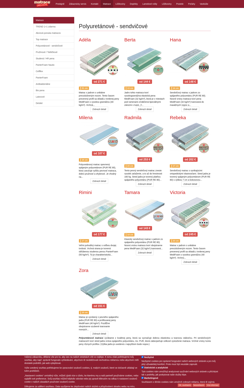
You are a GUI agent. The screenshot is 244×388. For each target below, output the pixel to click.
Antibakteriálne (43, 84)
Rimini (85, 192)
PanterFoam (42, 77)
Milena (86, 117)
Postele (179, 4)
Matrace (107, 4)
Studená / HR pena (45, 58)
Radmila (132, 117)
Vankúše (204, 4)
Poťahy (191, 4)
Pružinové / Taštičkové (46, 52)
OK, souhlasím (185, 385)
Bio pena (40, 90)
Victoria (177, 192)
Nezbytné (149, 357)
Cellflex (39, 71)
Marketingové (151, 378)
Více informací (213, 385)
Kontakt (94, 4)
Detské (39, 103)
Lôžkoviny (120, 4)
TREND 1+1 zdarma (45, 26)
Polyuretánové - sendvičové (49, 45)
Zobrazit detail (99, 109)
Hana (175, 39)
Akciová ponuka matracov (48, 33)
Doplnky (134, 4)
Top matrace (42, 39)
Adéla (85, 39)
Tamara (132, 192)
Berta (130, 39)
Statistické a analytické (156, 367)
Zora (84, 270)
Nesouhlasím (198, 385)
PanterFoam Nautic (45, 65)
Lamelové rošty (149, 4)
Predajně (60, 4)
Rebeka (178, 117)
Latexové (40, 97)
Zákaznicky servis (77, 4)
